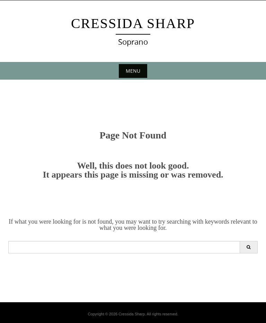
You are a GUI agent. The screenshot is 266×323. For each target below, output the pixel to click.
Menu (133, 71)
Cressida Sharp (133, 23)
